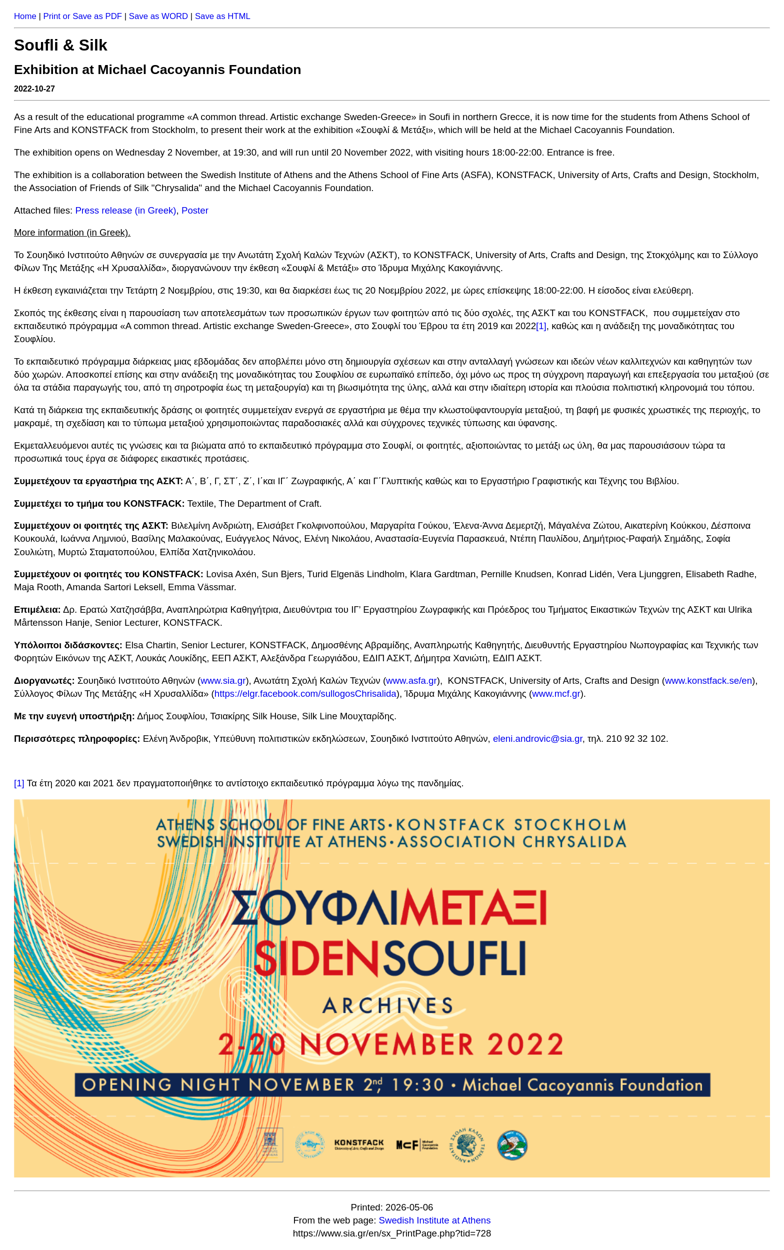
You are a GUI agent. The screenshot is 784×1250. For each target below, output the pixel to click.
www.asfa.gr (411, 680)
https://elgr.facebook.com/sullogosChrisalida (305, 693)
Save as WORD (158, 16)
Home (25, 16)
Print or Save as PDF (82, 16)
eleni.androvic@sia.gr (537, 738)
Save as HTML (222, 16)
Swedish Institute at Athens (435, 1220)
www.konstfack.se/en (708, 680)
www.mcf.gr (556, 693)
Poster (195, 210)
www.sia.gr (223, 680)
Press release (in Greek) (125, 210)
